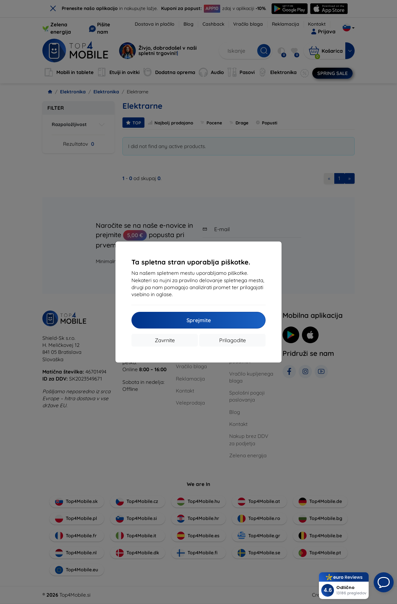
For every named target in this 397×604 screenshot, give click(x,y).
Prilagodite (232, 340)
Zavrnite (165, 340)
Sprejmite (198, 320)
